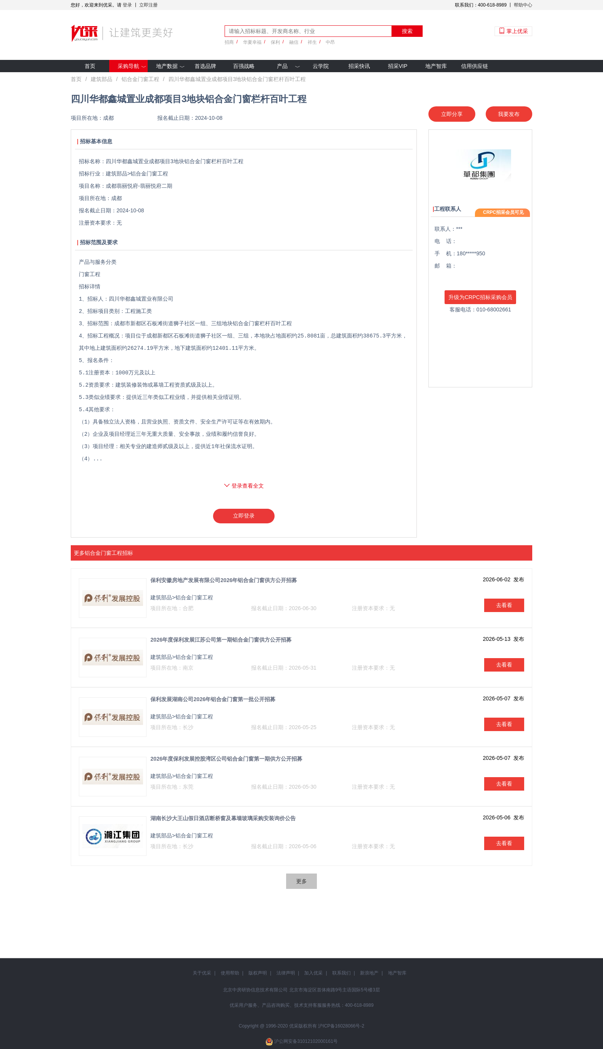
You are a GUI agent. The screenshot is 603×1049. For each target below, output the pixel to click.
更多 (301, 881)
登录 (127, 5)
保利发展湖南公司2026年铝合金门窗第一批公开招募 (212, 699)
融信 (293, 42)
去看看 (504, 605)
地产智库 (436, 66)
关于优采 (202, 973)
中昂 (330, 42)
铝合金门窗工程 (140, 79)
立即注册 (148, 5)
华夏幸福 (252, 42)
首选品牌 (205, 66)
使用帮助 (230, 973)
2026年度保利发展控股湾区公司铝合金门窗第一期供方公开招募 (226, 759)
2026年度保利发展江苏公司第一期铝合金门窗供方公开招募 (221, 640)
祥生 (312, 42)
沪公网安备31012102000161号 (306, 1041)
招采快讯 (359, 66)
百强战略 (244, 66)
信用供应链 (474, 66)
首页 (90, 66)
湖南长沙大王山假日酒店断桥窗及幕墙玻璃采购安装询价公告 (223, 818)
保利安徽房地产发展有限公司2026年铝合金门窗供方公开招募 (223, 580)
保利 (275, 42)
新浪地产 (369, 973)
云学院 (321, 66)
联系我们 (341, 973)
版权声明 (257, 973)
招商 (229, 42)
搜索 (407, 31)
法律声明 (286, 973)
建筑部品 (101, 79)
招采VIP (398, 66)
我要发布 (509, 114)
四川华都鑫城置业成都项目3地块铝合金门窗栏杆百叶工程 (237, 79)
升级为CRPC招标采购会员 (480, 297)
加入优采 (313, 973)
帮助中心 (523, 5)
